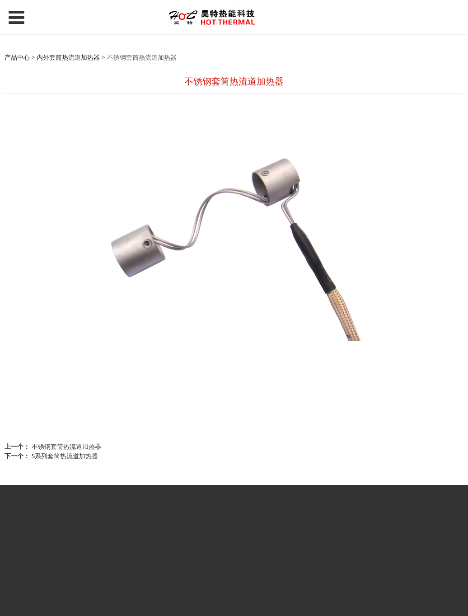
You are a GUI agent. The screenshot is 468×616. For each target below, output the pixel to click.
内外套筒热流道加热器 (68, 57)
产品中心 (17, 57)
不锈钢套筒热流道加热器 (66, 446)
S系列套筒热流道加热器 (65, 455)
